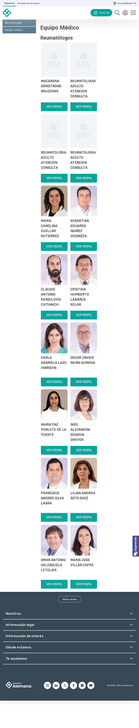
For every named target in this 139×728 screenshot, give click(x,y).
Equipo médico (14, 53)
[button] (135, 546)
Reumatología (13, 46)
